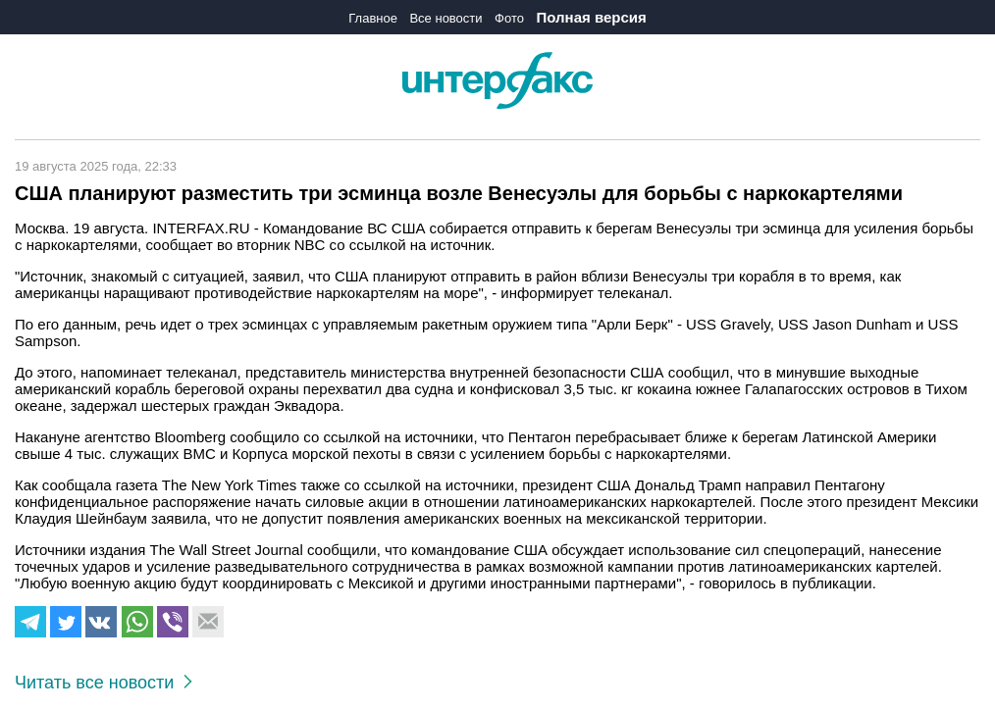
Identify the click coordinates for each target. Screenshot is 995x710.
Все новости (445, 18)
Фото (509, 18)
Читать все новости (103, 682)
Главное (372, 18)
